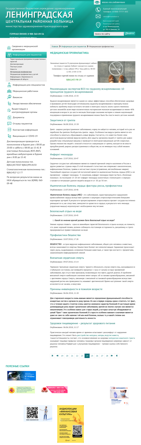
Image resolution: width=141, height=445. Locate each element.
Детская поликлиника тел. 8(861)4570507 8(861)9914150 (21, 163)
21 (72, 355)
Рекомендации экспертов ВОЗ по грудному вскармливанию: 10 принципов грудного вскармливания (87, 90)
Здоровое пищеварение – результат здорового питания (82, 323)
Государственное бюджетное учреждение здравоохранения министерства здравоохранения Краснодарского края (40, 17)
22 (77, 355)
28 (107, 355)
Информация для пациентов (73, 46)
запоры (101, 335)
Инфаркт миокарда (61, 154)
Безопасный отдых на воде (66, 211)
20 (67, 355)
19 (62, 355)
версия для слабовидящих (109, 2)
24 (87, 355)
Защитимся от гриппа (62, 120)
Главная (55, 46)
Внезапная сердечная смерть (67, 258)
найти (131, 33)
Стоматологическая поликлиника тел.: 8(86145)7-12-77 (26, 171)
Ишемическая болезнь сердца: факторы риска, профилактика (86, 185)
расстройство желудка (87, 335)
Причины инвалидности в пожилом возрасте (76, 289)
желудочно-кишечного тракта (122, 338)
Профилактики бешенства (65, 235)
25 (92, 355)
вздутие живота (111, 335)
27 (102, 355)
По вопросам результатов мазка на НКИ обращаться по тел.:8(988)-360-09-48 (25, 180)
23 (82, 355)
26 (97, 355)
